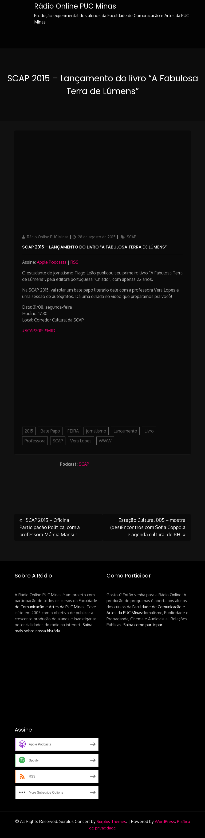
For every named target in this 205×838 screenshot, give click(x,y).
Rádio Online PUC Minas (75, 6)
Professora (35, 440)
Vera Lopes (81, 440)
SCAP (131, 237)
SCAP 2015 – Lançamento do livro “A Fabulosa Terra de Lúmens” (94, 247)
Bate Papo (50, 431)
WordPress (165, 821)
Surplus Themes (111, 821)
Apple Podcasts (51, 262)
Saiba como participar (142, 624)
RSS (74, 262)
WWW (105, 440)
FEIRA (73, 431)
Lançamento (125, 431)
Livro (149, 431)
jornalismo (96, 431)
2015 (29, 431)
